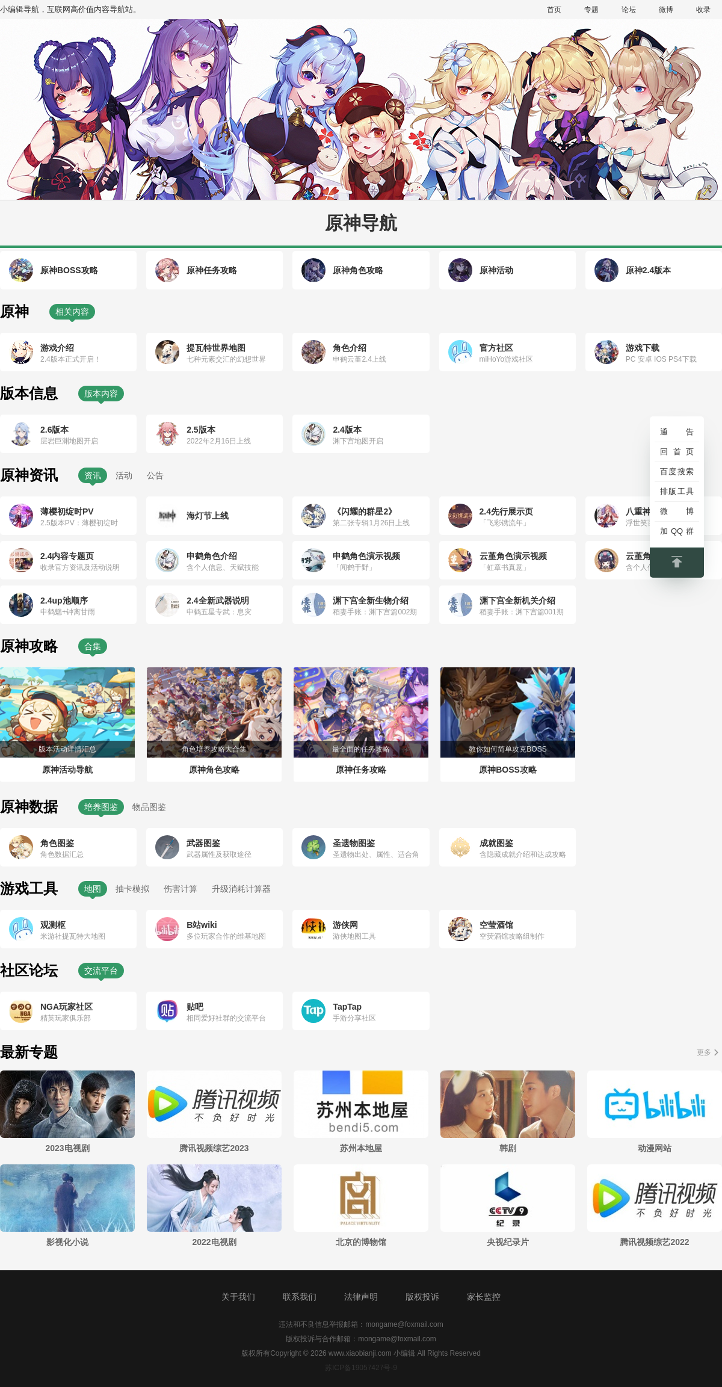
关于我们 (238, 1297)
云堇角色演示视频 (513, 556)
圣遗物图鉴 (354, 843)
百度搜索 (677, 471)
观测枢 (53, 925)
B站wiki (202, 925)
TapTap (347, 1007)
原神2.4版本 (648, 270)
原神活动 (496, 270)
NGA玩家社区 (66, 1007)
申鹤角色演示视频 (366, 556)
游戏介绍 (57, 348)
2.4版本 (347, 429)
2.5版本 (201, 429)
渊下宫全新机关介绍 (517, 600)
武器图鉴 (203, 843)
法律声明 (361, 1297)
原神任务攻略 (212, 270)
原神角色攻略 (358, 270)
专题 (591, 9)
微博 (666, 9)
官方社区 (496, 348)
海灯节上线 (208, 516)
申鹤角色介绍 (212, 556)
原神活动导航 (67, 769)
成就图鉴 (496, 843)
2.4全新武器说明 (217, 600)
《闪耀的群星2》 (364, 511)
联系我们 (299, 1297)
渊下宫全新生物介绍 (371, 600)
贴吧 (195, 1007)
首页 (554, 9)
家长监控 (484, 1297)
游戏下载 (642, 348)
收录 (703, 9)
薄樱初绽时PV (67, 511)
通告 (677, 431)
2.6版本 (54, 429)
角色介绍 (349, 348)
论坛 (629, 9)
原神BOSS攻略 (69, 270)
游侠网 (345, 925)
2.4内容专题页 (67, 556)
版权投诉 (422, 1297)
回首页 (677, 451)
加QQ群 (677, 531)
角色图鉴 (57, 843)
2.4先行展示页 (506, 511)
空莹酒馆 (496, 925)
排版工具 (677, 491)
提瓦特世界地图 (216, 348)
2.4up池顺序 (64, 600)
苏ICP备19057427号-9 (361, 1368)
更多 (704, 1052)
